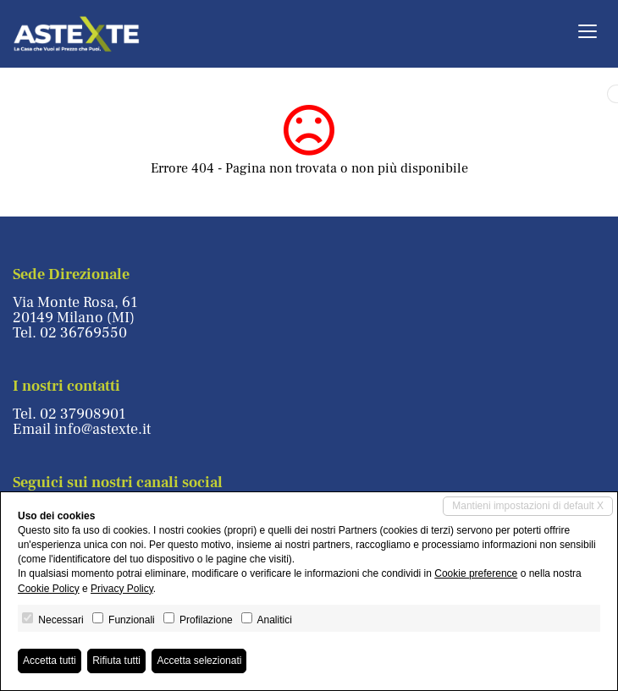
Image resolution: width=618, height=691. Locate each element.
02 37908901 (82, 414)
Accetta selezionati (199, 660)
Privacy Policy (122, 589)
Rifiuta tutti (116, 660)
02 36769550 (83, 333)
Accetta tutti (49, 660)
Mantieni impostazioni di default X (528, 506)
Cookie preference (475, 573)
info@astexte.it (102, 429)
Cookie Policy (49, 589)
